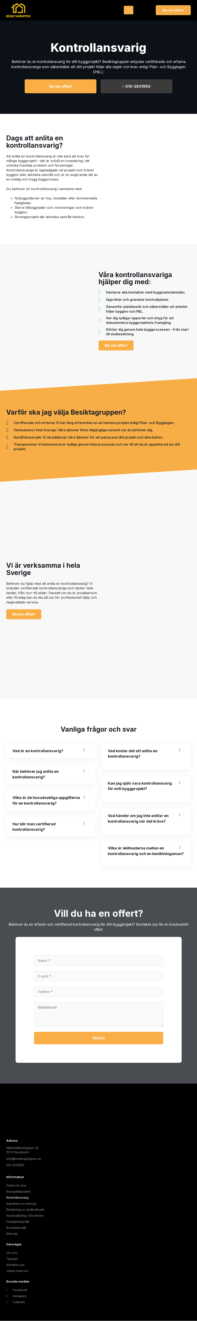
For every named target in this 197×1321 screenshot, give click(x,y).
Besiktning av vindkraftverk (25, 1210)
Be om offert (60, 86)
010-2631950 (136, 86)
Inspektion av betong (21, 1204)
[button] (50, 751)
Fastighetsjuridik (17, 1222)
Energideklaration (18, 1192)
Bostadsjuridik (16, 1228)
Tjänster (12, 1259)
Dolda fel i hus (16, 1186)
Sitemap (12, 1234)
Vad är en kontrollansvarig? (37, 751)
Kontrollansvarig (17, 1198)
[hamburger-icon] (128, 10)
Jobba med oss (17, 1271)
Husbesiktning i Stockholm (25, 1216)
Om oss (11, 1253)
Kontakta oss (15, 1265)
